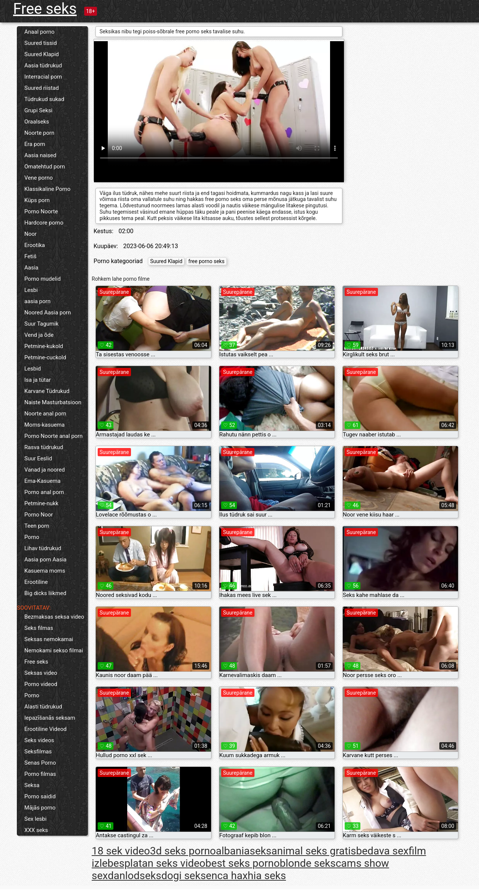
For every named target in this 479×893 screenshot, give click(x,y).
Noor (30, 234)
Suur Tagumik (41, 323)
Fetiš (30, 256)
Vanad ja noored (44, 469)
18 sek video (121, 851)
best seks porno (242, 863)
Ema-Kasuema (42, 481)
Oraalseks (36, 121)
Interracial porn (43, 76)
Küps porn (37, 200)
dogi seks (183, 875)
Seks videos (39, 740)
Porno (31, 537)
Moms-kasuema (44, 424)
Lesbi (31, 290)
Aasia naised (40, 155)
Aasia (31, 267)
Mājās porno (39, 807)
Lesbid (32, 368)
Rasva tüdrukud (43, 447)
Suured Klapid (41, 54)
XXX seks (36, 830)
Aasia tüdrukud (43, 65)
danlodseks (134, 875)
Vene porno (38, 177)
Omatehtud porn (44, 166)
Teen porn (36, 525)
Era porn (34, 144)
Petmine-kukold (43, 346)
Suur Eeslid (38, 458)
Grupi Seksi (38, 110)
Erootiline (36, 582)
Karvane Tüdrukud (46, 391)
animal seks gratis (313, 851)
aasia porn (37, 301)
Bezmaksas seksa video (54, 616)
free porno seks (206, 261)
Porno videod (40, 684)
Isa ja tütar (37, 380)
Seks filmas (38, 628)
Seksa (31, 785)
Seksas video (40, 673)
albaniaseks (243, 851)
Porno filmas (40, 774)
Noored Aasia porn (47, 312)
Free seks (45, 9)
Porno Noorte (41, 211)
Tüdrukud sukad (44, 99)
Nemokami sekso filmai (53, 650)
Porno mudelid (42, 278)
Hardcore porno (43, 222)
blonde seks (308, 863)
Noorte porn (39, 132)
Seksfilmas (38, 751)
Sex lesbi (35, 819)
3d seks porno (183, 851)
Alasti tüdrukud (43, 706)
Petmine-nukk (41, 503)
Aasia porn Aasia (45, 559)
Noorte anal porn (45, 413)
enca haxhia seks (246, 875)
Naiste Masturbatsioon (52, 402)
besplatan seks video (156, 863)
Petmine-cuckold (45, 357)
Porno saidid (40, 796)
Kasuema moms (44, 570)
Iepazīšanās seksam (49, 717)
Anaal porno (39, 31)
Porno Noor (38, 514)
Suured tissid (40, 43)
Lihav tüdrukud (42, 548)
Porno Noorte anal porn (53, 436)
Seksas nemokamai (48, 639)
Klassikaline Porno (47, 189)
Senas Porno (40, 762)
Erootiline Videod (45, 729)
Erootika (34, 245)
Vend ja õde (39, 335)
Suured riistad (41, 88)
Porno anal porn (44, 492)
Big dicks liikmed (45, 593)
